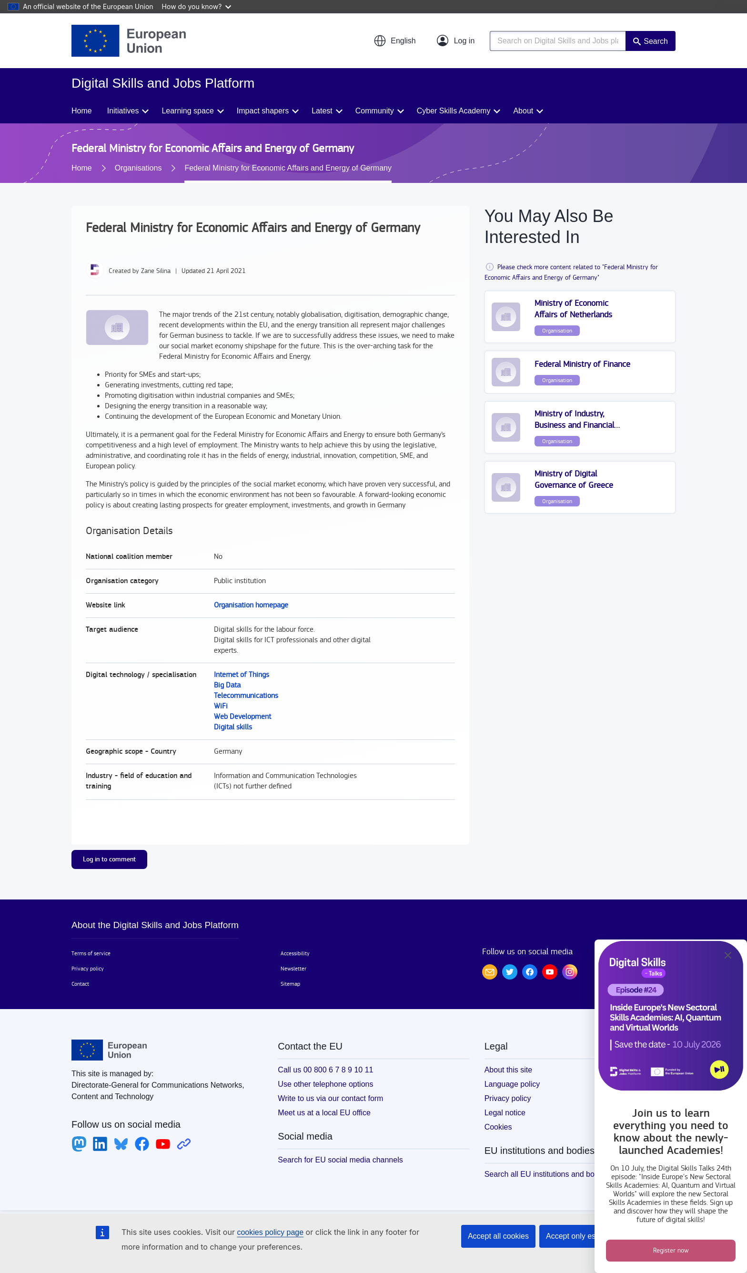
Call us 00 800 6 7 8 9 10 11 (325, 1070)
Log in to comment (109, 859)
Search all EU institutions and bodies (547, 1174)
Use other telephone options (325, 1084)
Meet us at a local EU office (324, 1113)
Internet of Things (241, 674)
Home (81, 111)
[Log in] (456, 40)
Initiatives (123, 111)
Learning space (187, 111)
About (523, 111)
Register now (671, 1250)
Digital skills (233, 727)
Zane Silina (156, 271)
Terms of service (91, 953)
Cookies (498, 1127)
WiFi (221, 706)
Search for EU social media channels (340, 1160)
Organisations (138, 168)
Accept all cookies (498, 1236)
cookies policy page (270, 1232)
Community (374, 111)
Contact (80, 983)
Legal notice (505, 1113)
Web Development (242, 716)
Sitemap (290, 983)
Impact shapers (263, 111)
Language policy (512, 1084)
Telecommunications (246, 695)
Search (656, 41)
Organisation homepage (251, 605)
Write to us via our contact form (330, 1098)
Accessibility (295, 953)
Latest (322, 111)
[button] (394, 40)
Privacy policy (87, 968)
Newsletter (293, 968)
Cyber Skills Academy (454, 111)
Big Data (227, 685)
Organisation (557, 330)
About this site (509, 1070)
